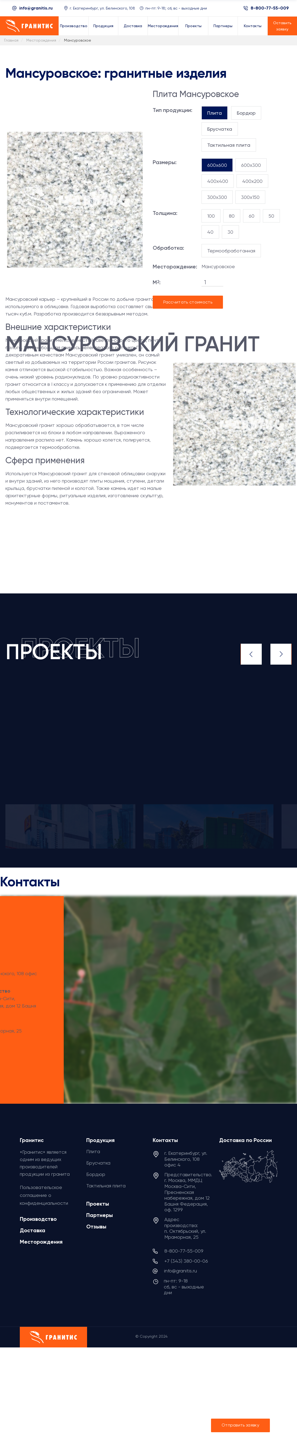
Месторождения (41, 1241)
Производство (38, 1219)
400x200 (252, 181)
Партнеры (99, 1215)
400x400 (217, 181)
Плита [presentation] (214, 113)
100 (211, 216)
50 (271, 216)
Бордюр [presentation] (246, 113)
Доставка (32, 1230)
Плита (93, 1151)
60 (251, 216)
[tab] (215, 113)
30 (230, 232)
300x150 (250, 197)
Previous (251, 654)
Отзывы (96, 1226)
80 (232, 216)
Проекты (97, 1203)
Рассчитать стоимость (187, 302)
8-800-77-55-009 (270, 8)
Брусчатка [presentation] (219, 129)
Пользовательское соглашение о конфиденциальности (44, 1195)
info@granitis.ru (36, 8)
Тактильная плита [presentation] (228, 145)
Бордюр (95, 1174)
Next (281, 654)
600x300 (251, 165)
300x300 (217, 197)
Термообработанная (231, 251)
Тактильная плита (106, 1185)
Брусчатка (98, 1163)
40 (210, 232)
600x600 (217, 165)
